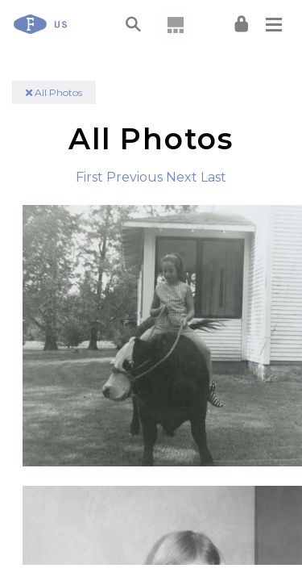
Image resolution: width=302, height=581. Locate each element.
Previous (134, 177)
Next (181, 177)
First (89, 177)
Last (213, 177)
